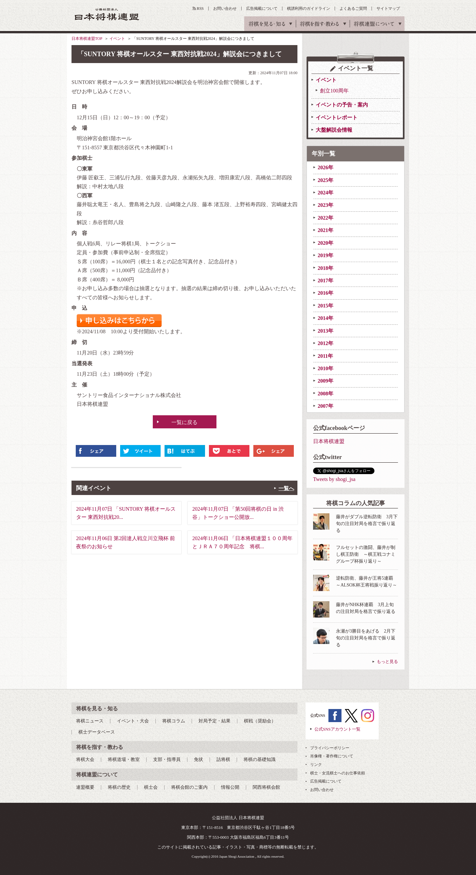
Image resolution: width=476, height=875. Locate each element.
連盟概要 (85, 787)
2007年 (325, 406)
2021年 (325, 230)
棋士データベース (96, 732)
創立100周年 (334, 90)
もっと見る (387, 661)
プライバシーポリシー (329, 748)
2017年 (325, 280)
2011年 (325, 356)
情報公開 (230, 787)
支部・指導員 (167, 759)
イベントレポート (336, 117)
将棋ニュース (89, 720)
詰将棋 (223, 759)
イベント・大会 (133, 720)
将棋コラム (173, 720)
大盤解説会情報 (334, 130)
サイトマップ (388, 8)
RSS (200, 8)
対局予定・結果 (214, 720)
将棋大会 (85, 759)
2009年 (325, 381)
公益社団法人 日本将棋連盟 (107, 14)
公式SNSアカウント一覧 (337, 729)
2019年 (325, 255)
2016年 (325, 293)
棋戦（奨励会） (260, 720)
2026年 (325, 167)
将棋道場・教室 (124, 759)
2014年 (325, 318)
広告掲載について (262, 8)
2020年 (325, 243)
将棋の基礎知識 (260, 759)
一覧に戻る (184, 422)
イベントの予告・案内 (342, 104)
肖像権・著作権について (331, 756)
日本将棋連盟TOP (86, 38)
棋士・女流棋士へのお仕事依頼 (337, 773)
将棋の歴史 (119, 787)
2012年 (325, 343)
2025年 (325, 180)
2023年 (325, 205)
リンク (316, 764)
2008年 (325, 393)
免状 (198, 759)
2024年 (325, 192)
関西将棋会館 (266, 787)
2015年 (325, 305)
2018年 (325, 268)
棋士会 (151, 787)
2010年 (325, 368)
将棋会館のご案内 (189, 787)
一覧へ (286, 488)
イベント (117, 38)
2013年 (325, 331)
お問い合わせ (225, 8)
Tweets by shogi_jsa (334, 479)
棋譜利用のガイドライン (308, 8)
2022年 (325, 218)
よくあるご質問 (353, 8)
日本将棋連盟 (328, 441)
